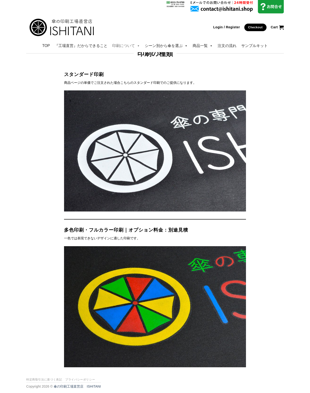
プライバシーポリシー (80, 379)
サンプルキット (254, 46)
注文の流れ (227, 46)
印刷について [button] (126, 46)
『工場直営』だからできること (81, 46)
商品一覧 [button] (203, 46)
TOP (46, 46)
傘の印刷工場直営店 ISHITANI (77, 386)
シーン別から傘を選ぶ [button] (166, 46)
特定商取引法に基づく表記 (44, 379)
